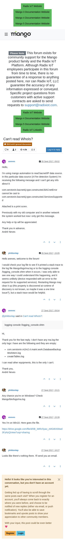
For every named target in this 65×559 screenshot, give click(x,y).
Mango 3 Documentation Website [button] (33, 12)
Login (20, 533)
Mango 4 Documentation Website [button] (33, 17)
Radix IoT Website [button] (32, 6)
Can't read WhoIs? (32, 316)
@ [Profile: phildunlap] (8, 316)
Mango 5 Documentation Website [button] (33, 23)
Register (10, 533)
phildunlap (13, 253)
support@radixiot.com (41, 105)
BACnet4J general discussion (17, 144)
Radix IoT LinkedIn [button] (32, 130)
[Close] (59, 479)
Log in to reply (54, 150)
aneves (11, 161)
